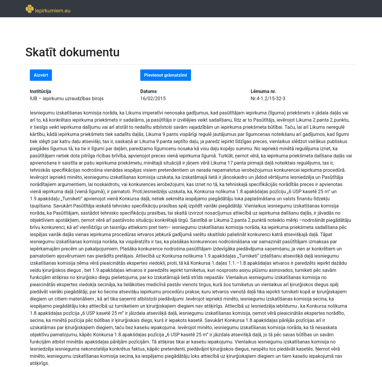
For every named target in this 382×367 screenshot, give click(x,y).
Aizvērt (41, 75)
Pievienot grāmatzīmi (165, 75)
